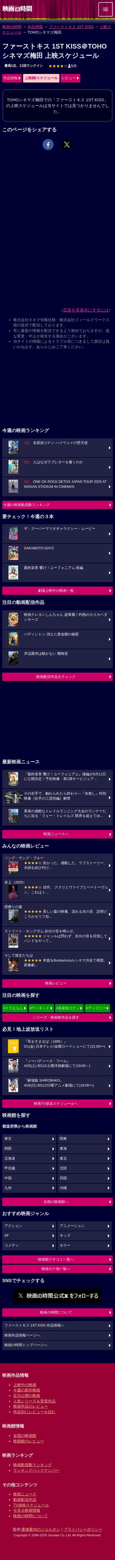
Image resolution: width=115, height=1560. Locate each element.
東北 (63, 1158)
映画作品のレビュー (30, 1406)
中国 (8, 1178)
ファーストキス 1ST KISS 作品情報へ (34, 1325)
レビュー (69, 78)
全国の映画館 (24, 1435)
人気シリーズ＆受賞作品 (34, 1401)
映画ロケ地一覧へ (56, 1269)
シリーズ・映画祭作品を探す (56, 1017)
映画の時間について (56, 1312)
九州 (8, 1188)
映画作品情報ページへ (22, 1335)
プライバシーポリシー (83, 1529)
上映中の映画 (24, 1385)
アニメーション (72, 1226)
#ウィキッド (40, 1008)
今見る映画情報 (26, 1510)
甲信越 (9, 1168)
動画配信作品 (24, 1499)
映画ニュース (24, 1494)
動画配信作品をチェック (56, 677)
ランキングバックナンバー (36, 1470)
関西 (8, 1149)
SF (6, 1235)
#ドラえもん (13, 1008)
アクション (13, 1226)
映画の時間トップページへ (25, 1345)
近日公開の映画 (26, 1395)
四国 (63, 1178)
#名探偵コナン (68, 1008)
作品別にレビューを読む (34, 1412)
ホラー (65, 1245)
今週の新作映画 (26, 1390)
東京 (8, 1139)
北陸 (63, 1168)
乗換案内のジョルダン (40, 1529)
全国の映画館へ (56, 1202)
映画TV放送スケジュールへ (56, 1103)
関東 (63, 1139)
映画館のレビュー (28, 1441)
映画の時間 (11, 27)
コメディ (11, 1245)
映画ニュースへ (56, 834)
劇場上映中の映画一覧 (56, 591)
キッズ (65, 1235)
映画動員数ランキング (32, 1465)
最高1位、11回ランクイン (23, 66)
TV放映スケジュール (31, 1505)
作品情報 (35, 27)
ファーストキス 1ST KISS (71, 27)
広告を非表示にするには (86, 310)
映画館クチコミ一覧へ (56, 1259)
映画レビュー (56, 983)
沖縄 (63, 1188)
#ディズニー (96, 1008)
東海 (63, 1149)
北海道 (9, 1158)
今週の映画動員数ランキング (26, 505)
